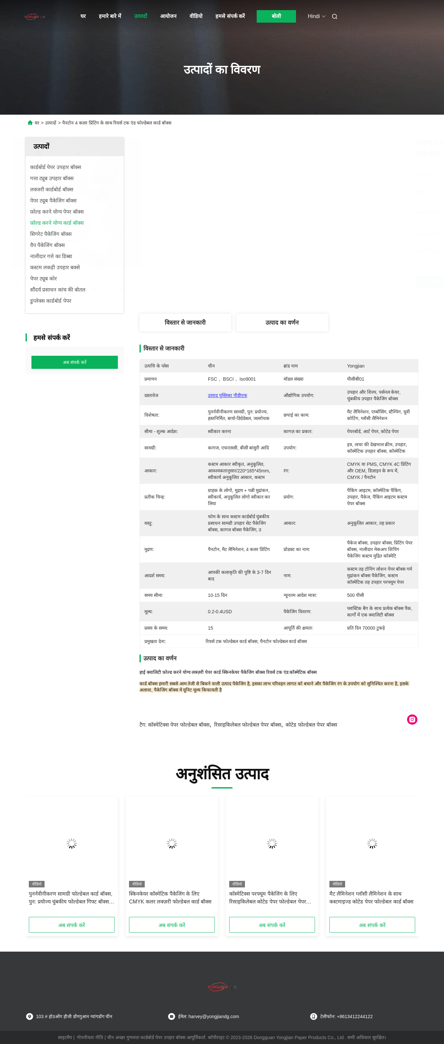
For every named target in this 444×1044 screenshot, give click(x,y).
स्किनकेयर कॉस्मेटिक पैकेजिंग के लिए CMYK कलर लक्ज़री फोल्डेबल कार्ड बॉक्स (170, 897)
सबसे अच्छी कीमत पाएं (317, 282)
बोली (276, 16)
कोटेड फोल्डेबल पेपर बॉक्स (311, 725)
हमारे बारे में (110, 16)
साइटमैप (65, 1037)
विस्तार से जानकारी (185, 322)
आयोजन (168, 16)
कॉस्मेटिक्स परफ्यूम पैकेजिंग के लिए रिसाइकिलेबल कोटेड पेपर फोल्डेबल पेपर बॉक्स (267, 898)
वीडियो (196, 16)
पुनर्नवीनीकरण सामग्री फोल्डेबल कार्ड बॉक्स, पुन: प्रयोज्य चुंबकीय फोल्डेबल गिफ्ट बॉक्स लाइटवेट (70, 898)
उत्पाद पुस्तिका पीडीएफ (227, 395)
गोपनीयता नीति (90, 1037)
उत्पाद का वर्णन (282, 322)
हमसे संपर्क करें (230, 16)
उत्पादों (140, 16)
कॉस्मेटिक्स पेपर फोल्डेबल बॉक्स (179, 725)
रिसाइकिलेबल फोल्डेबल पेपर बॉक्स (247, 725)
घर (83, 16)
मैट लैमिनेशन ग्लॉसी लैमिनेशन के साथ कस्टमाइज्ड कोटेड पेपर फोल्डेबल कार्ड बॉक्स (371, 897)
